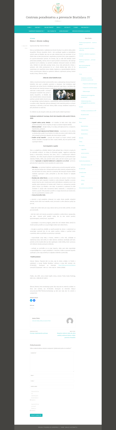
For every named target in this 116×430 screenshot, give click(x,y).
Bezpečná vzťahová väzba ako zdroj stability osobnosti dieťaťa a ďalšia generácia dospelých (64, 334)
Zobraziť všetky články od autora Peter (41, 320)
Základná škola (84, 130)
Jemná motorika (85, 153)
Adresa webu (34, 386)
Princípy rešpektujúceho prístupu (39, 332)
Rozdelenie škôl (85, 114)
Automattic (73, 427)
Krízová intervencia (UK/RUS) (81, 31)
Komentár (33, 353)
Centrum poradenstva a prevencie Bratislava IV (58, 17)
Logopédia (83, 149)
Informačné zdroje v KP (86, 165)
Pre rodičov (84, 27)
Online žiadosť (48, 27)
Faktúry (83, 176)
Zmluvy (83, 180)
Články (76, 27)
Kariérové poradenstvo (36, 31)
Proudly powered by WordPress (48, 427)
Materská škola (84, 126)
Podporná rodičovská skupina (90, 83)
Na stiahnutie (52, 31)
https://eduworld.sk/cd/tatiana (66, 265)
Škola (58, 27)
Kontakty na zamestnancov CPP (88, 110)
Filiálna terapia (86, 91)
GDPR (82, 184)
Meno (32, 375)
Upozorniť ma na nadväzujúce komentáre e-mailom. (35, 396)
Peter (26, 48)
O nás (29, 27)
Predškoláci (84, 157)
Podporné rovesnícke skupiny (90, 87)
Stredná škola (84, 134)
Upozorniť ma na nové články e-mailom (35, 407)
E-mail (32, 381)
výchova (32, 38)
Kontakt (37, 27)
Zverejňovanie (63, 31)
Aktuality (67, 27)
